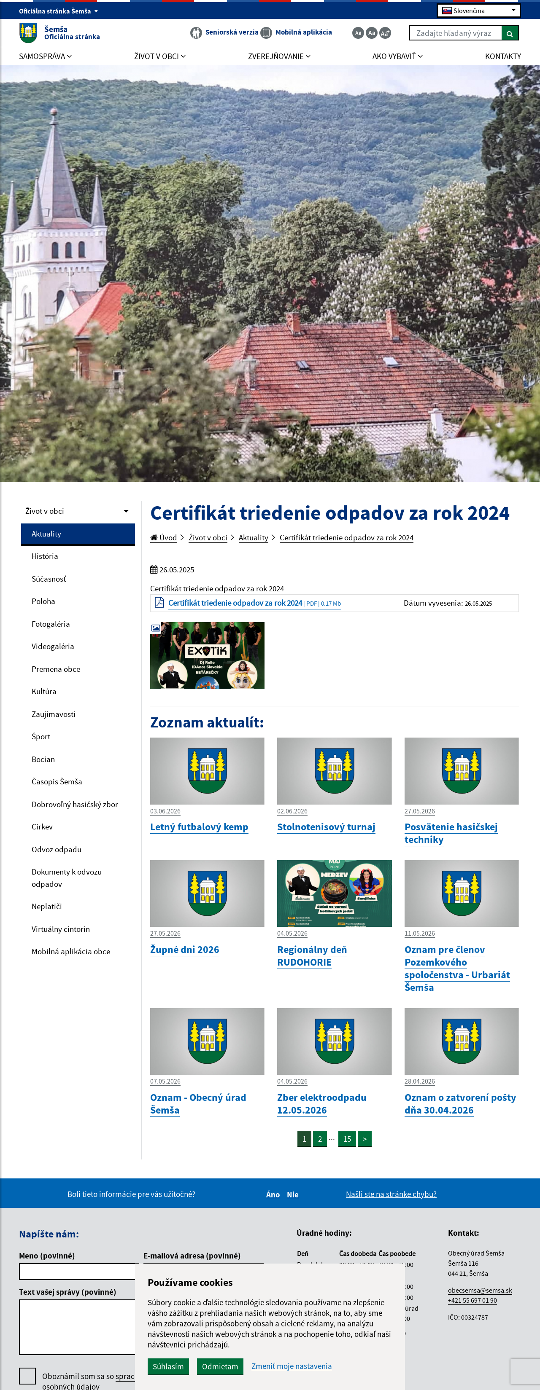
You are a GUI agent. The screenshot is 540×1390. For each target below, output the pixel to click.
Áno (274, 1194)
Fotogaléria (51, 624)
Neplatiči (47, 906)
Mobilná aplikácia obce (71, 951)
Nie (294, 1194)
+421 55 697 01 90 (472, 1300)
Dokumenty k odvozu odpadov (67, 878)
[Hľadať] (510, 32)
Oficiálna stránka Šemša (58, 11)
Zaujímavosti (54, 714)
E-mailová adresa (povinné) (192, 1255)
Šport (41, 736)
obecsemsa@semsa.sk (480, 1290)
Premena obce (56, 669)
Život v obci (44, 511)
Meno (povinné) (47, 1255)
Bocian (43, 759)
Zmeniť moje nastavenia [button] (291, 1366)
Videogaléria (53, 646)
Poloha (43, 601)
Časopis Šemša (57, 781)
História (45, 556)
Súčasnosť (49, 579)
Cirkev (42, 826)
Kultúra (44, 691)
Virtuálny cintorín (61, 929)
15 (347, 1139)
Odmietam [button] (220, 1366)
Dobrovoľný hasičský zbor (75, 804)
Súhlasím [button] (168, 1366)
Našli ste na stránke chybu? (391, 1194)
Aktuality (46, 534)
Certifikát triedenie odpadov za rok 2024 (346, 537)
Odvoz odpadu (56, 849)
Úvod (163, 537)
